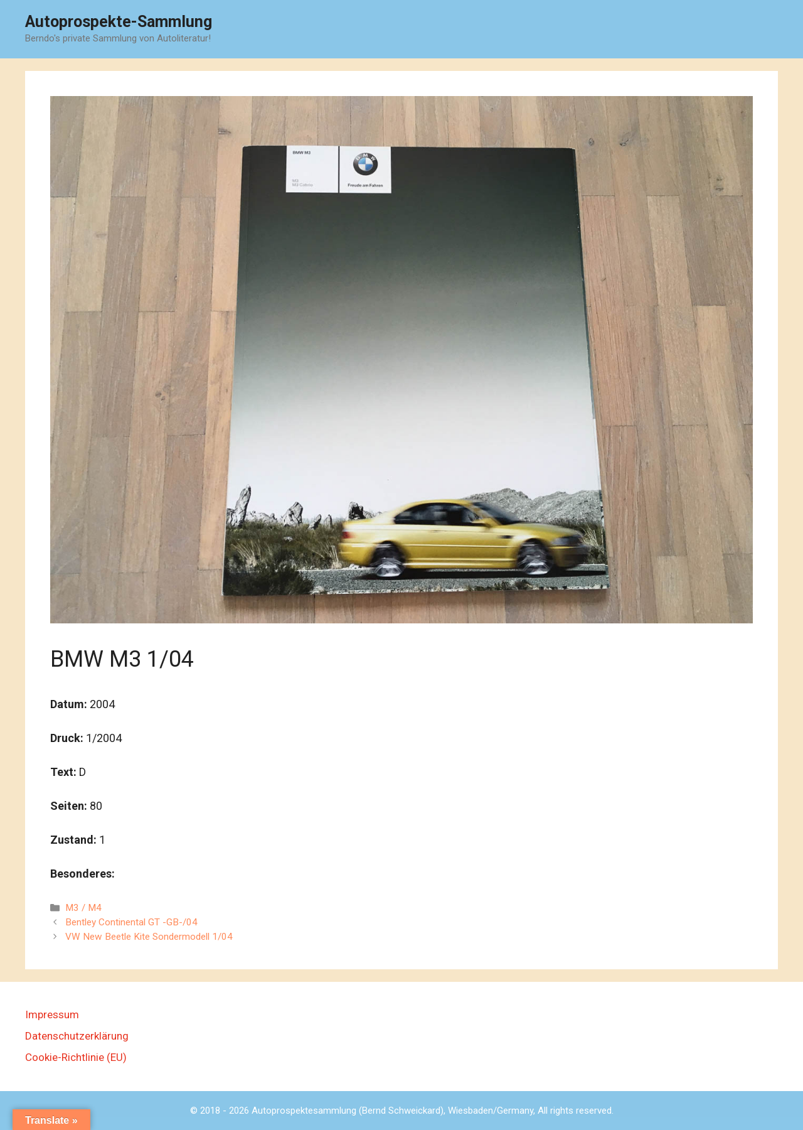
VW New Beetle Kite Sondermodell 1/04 (149, 936)
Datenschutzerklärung (77, 1036)
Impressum (52, 1014)
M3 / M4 (83, 907)
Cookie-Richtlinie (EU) (76, 1057)
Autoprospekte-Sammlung (118, 22)
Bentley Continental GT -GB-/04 (131, 922)
